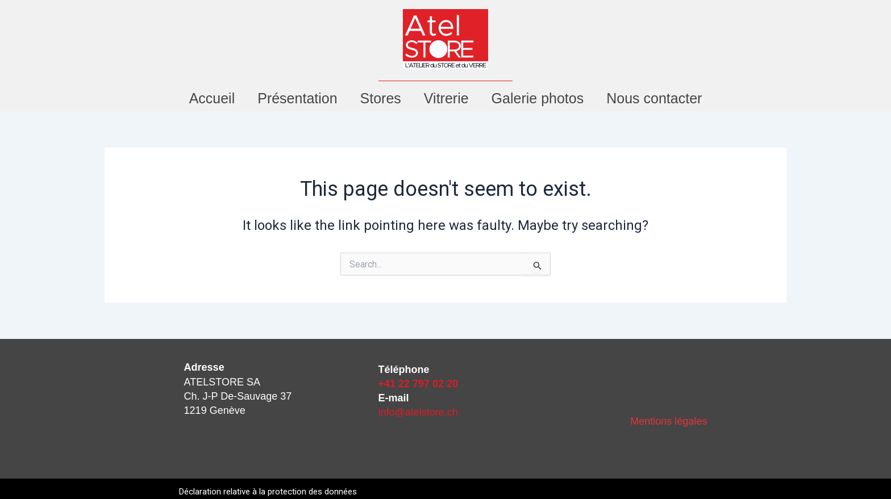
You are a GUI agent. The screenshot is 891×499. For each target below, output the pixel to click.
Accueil (212, 98)
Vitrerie (446, 98)
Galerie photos (538, 98)
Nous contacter (654, 98)
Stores (380, 98)
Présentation (297, 98)
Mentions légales (668, 421)
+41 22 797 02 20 (418, 383)
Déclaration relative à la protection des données (273, 491)
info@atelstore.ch (418, 412)
